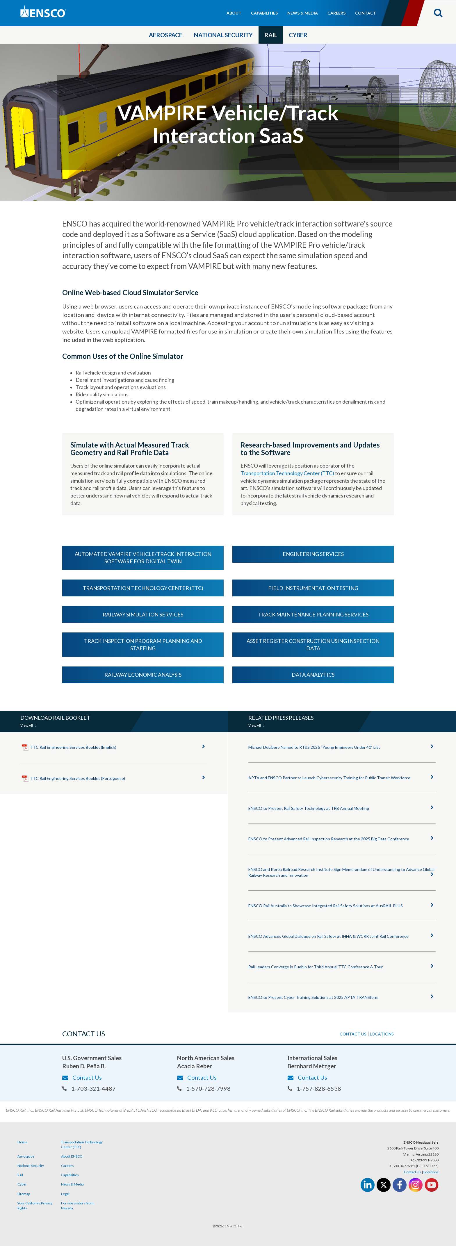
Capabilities (264, 12)
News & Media (302, 12)
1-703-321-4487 (89, 1088)
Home (22, 1142)
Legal (65, 1194)
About (234, 12)
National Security (223, 34)
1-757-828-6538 (314, 1088)
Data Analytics (313, 674)
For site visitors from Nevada (77, 1205)
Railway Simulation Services (143, 614)
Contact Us (82, 1077)
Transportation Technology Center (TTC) (287, 473)
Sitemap (23, 1194)
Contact (365, 12)
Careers (336, 12)
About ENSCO (72, 1156)
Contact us (353, 1033)
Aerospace (165, 34)
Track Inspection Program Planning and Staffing (143, 645)
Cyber (298, 34)
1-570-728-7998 (204, 1088)
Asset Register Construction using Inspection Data (313, 645)
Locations (382, 1033)
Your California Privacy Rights (34, 1205)
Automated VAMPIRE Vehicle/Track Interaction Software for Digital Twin (143, 558)
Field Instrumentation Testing (313, 588)
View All (28, 725)
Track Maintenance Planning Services (313, 614)
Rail (270, 34)
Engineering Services (313, 554)
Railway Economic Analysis (142, 674)
